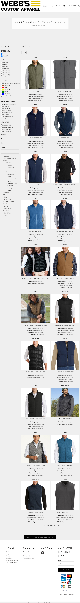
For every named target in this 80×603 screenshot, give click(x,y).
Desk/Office (7, 213)
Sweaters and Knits (12, 179)
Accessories (7, 199)
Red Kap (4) (5, 114)
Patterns (6, 96)
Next (47, 525)
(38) (6, 94)
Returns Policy (27, 552)
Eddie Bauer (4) (6, 110)
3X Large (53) (6, 73)
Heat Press (32, 98)
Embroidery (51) (6, 125)
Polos (9, 170)
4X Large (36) (6, 75)
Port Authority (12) (7, 112)
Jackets (9, 176)
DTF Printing (31, 100)
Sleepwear (10, 186)
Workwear (7, 204)
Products (8, 552)
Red (5, 87)
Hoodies (9, 165)
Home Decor (7, 208)
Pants (9, 190)
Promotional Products (12, 562)
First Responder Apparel (11, 158)
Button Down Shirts (13, 172)
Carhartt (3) (5, 106)
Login (52, 6)
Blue (5, 94)
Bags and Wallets (9, 201)
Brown (6, 85)
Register (58, 6)
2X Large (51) (6, 71)
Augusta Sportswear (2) (9, 104)
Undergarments (11, 188)
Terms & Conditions (28, 558)
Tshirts (9, 163)
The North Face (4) (7, 116)
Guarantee (26, 554)
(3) (5, 88)
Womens (6, 192)
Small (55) (5, 62)
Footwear (6, 211)
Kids (5, 195)
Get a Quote (9, 558)
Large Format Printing (12, 560)
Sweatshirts (10, 167)
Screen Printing (31, 96)
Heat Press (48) (6, 129)
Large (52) (5, 66)
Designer (8, 554)
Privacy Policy (27, 556)
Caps (5, 215)
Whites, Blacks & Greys (11, 83)
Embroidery (32, 94)
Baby (5, 197)
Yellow (6, 89)
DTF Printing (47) (7, 131)
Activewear (10, 174)
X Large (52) (5, 68)
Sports (6, 206)
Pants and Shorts (12, 183)
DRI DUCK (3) (6, 108)
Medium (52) (5, 64)
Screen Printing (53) (7, 127)
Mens (3, 54)
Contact (8, 556)
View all (6, 156)
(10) (6, 92)
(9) (6, 85)
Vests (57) (5, 56)
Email (59, 560)
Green (6, 91)
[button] (64, 6)
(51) (11, 83)
